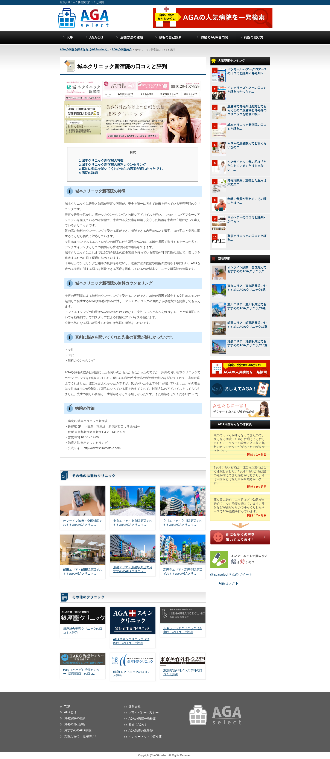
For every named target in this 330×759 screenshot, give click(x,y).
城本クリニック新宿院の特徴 (101, 160)
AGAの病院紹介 (122, 49)
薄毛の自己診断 (74, 724)
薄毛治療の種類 (74, 718)
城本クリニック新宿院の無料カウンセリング (112, 164)
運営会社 (135, 706)
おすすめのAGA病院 (78, 730)
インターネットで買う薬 (145, 736)
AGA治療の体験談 (141, 730)
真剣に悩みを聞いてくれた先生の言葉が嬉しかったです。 (122, 168)
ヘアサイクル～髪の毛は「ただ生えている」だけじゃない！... (246, 165)
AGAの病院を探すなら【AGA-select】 (84, 49)
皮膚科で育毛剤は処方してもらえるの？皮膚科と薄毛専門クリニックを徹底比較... (246, 110)
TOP (67, 706)
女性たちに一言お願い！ (80, 736)
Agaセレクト (229, 583)
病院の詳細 (88, 173)
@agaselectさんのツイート (231, 574)
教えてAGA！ (138, 724)
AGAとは (70, 712)
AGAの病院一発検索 (142, 718)
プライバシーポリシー (144, 712)
